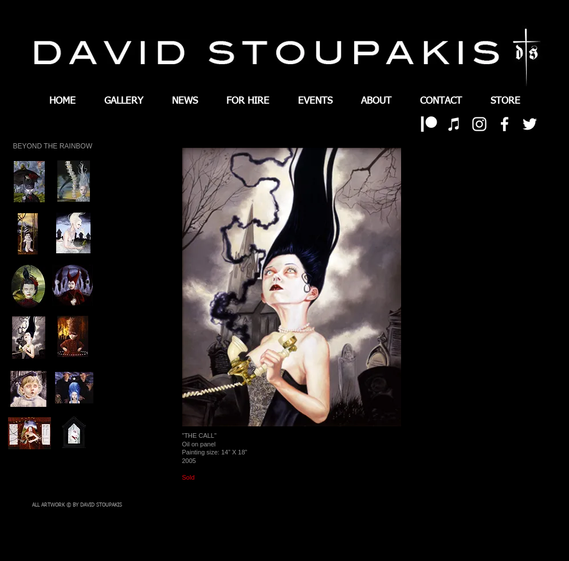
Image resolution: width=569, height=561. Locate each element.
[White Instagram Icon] (479, 124)
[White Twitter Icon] (529, 124)
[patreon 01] (428, 124)
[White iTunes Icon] (454, 124)
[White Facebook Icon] (504, 124)
